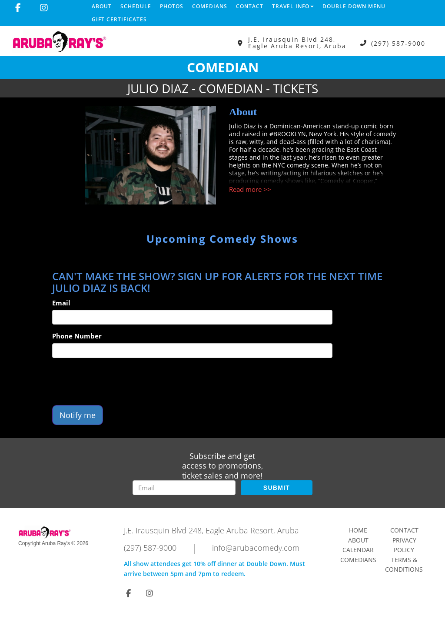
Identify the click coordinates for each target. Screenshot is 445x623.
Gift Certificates (119, 19)
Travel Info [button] (293, 6)
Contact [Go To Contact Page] (404, 530)
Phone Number (77, 336)
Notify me (78, 415)
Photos (171, 6)
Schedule (135, 6)
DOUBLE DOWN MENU (353, 6)
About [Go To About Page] (358, 540)
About (102, 6)
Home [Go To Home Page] (358, 530)
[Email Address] (184, 487)
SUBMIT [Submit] (276, 487)
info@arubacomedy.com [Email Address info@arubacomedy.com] (255, 548)
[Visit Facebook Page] (18, 7)
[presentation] (118, 382)
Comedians (209, 6)
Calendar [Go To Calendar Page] (358, 550)
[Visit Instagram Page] (44, 7)
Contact (249, 6)
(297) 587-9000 (398, 43)
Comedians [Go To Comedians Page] (358, 560)
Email (61, 302)
